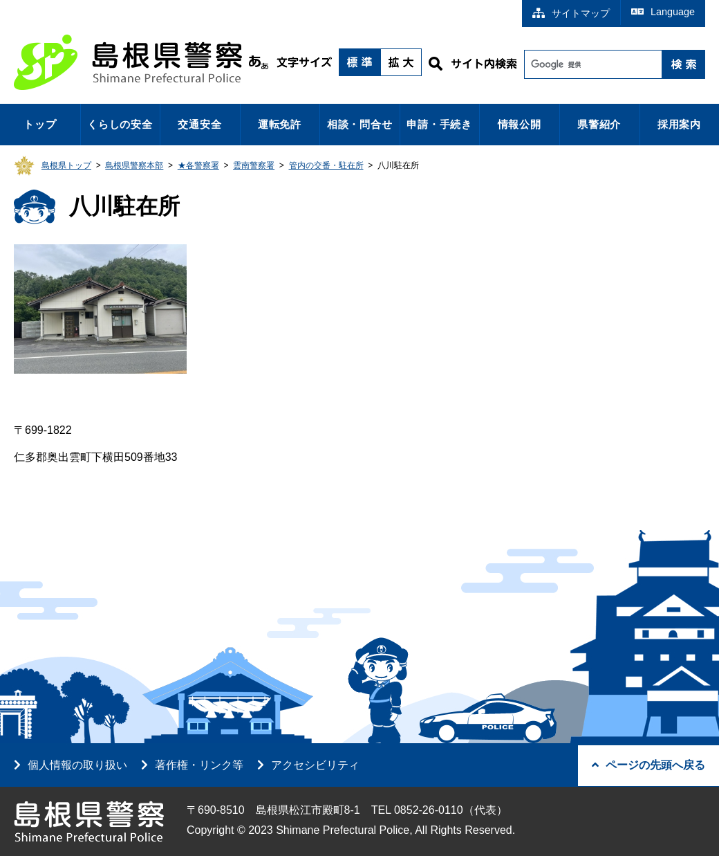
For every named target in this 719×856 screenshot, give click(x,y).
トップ (40, 124)
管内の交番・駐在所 (326, 165)
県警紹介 (599, 124)
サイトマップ (571, 13)
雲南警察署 (253, 165)
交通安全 (199, 124)
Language (663, 11)
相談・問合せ (360, 124)
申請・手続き (439, 124)
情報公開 (519, 124)
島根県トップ (66, 165)
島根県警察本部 (134, 165)
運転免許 (279, 124)
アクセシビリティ (315, 765)
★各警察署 (198, 165)
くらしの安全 (120, 124)
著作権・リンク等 (199, 765)
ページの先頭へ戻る (648, 765)
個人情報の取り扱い (77, 765)
